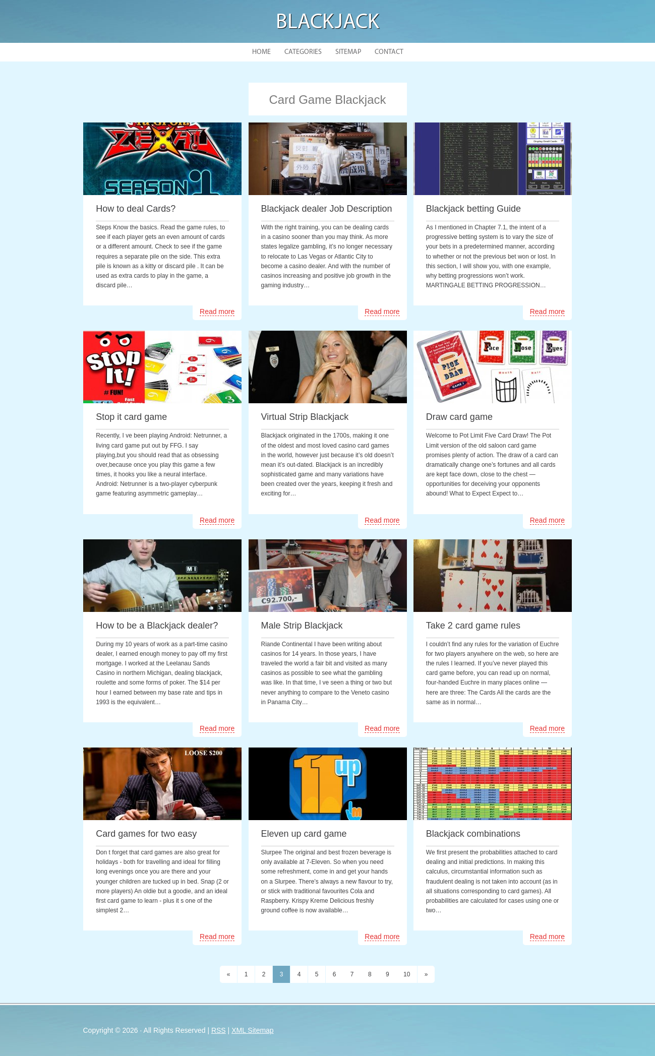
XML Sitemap (252, 1030)
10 (406, 974)
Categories (303, 52)
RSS (218, 1030)
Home (261, 52)
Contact (389, 52)
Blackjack (327, 23)
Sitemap (348, 52)
